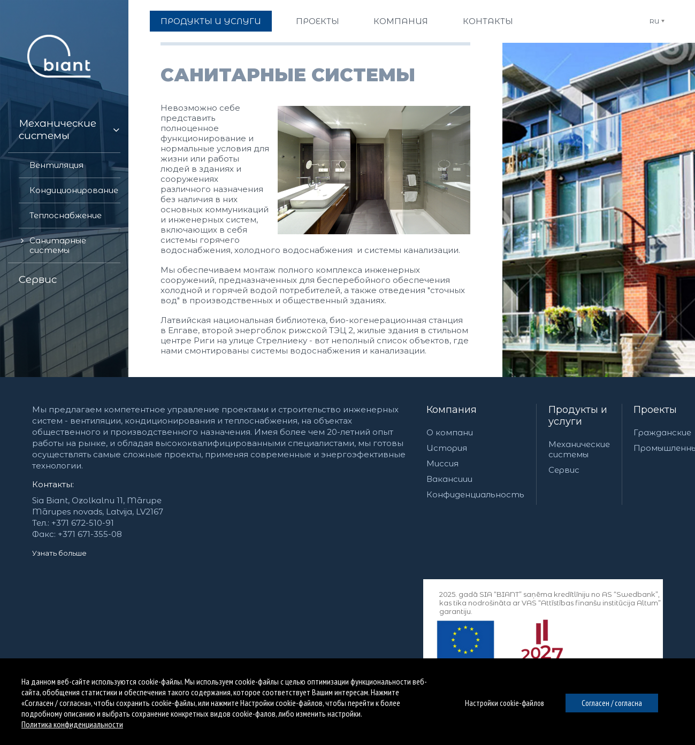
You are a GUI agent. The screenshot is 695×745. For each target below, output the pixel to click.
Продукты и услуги (577, 415)
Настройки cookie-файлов (504, 703)
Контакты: (53, 484)
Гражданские (662, 432)
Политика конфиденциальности (72, 724)
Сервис (563, 470)
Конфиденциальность (475, 494)
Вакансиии (449, 479)
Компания (451, 410)
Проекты (655, 410)
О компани (449, 432)
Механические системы (579, 449)
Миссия (442, 463)
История (446, 448)
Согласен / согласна (612, 703)
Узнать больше (59, 553)
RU (654, 21)
